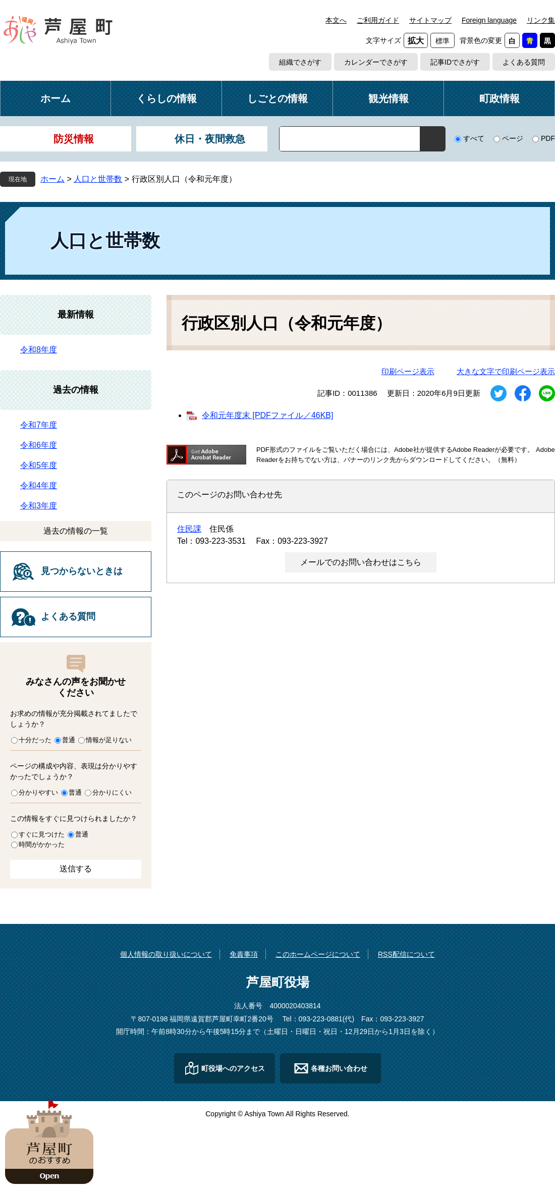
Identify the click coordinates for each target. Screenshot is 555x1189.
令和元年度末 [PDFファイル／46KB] (267, 415)
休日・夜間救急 (210, 138)
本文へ (336, 20)
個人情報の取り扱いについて (166, 954)
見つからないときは (82, 571)
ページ (512, 138)
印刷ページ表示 (407, 371)
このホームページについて (317, 954)
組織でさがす (300, 62)
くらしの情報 (166, 98)
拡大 (416, 40)
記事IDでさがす (455, 62)
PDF (548, 138)
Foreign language (489, 20)
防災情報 (73, 138)
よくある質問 (524, 62)
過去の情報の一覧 (75, 531)
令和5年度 (38, 465)
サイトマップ (430, 20)
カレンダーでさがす (376, 62)
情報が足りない (109, 740)
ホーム (55, 98)
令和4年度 (38, 485)
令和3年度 (38, 505)
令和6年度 (38, 445)
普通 (68, 740)
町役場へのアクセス (233, 1068)
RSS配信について (406, 954)
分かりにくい (112, 792)
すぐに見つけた (42, 834)
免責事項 (244, 954)
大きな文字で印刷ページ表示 (506, 371)
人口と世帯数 (98, 179)
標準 (442, 41)
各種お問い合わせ (339, 1068)
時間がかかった (42, 844)
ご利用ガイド (378, 20)
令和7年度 (38, 425)
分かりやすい (38, 792)
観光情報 (388, 98)
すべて (473, 138)
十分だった (35, 740)
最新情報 (76, 314)
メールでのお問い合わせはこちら (360, 562)
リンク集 (541, 20)
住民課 (189, 529)
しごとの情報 (277, 98)
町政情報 (499, 98)
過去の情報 (75, 390)
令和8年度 (38, 349)
